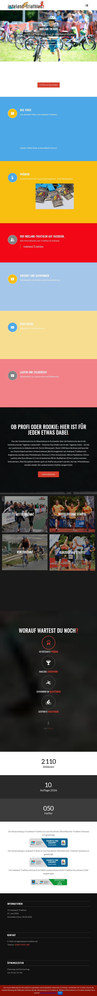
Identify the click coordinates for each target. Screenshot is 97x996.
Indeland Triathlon (33, 246)
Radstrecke (27, 324)
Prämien (24, 174)
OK (60, 993)
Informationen (17, 42)
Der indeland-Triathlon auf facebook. (42, 236)
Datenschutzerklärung (48, 993)
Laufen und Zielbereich (33, 372)
